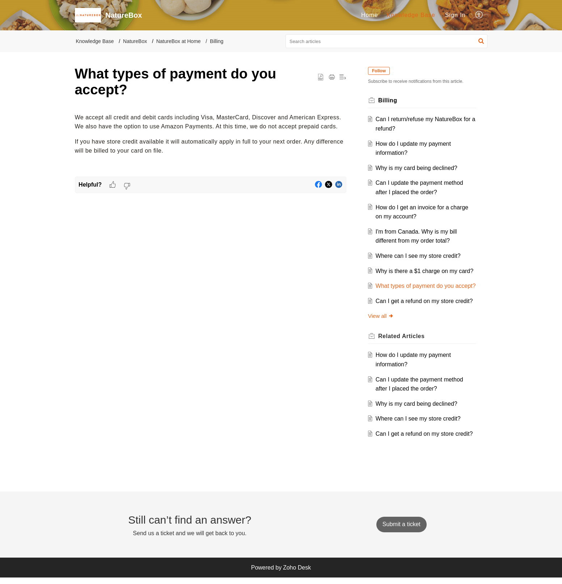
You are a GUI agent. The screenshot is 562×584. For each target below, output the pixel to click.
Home (369, 15)
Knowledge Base (411, 15)
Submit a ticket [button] (402, 531)
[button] (479, 15)
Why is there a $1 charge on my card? (425, 271)
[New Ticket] (401, 531)
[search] (386, 41)
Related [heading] (403, 345)
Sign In (455, 15)
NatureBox (135, 41)
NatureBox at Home (178, 41)
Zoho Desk (297, 574)
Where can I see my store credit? (419, 256)
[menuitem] (370, 15)
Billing (216, 41)
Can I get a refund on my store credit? (425, 310)
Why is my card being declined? (418, 168)
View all (382, 325)
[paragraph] (210, 134)
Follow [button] (380, 70)
